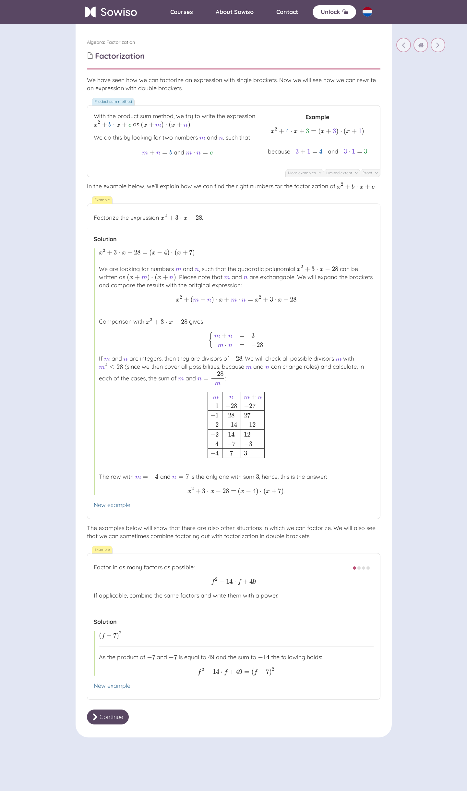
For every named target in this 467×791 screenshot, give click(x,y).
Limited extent (342, 172)
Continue (107, 717)
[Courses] (181, 12)
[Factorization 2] (438, 45)
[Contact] (287, 12)
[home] (420, 45)
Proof (370, 172)
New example (112, 505)
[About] (235, 12)
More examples (304, 172)
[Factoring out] (403, 45)
